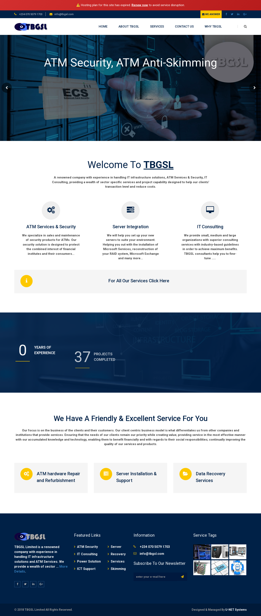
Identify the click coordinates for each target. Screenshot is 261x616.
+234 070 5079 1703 (30, 14)
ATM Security (87, 547)
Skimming (118, 569)
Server (116, 547)
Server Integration (131, 226)
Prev (7, 88)
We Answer (211, 14)
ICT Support (86, 569)
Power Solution (89, 561)
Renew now (140, 5)
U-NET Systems (236, 609)
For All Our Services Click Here (138, 280)
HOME (103, 26)
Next (254, 88)
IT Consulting (210, 226)
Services (118, 561)
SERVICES (157, 26)
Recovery (118, 554)
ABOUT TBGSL (128, 26)
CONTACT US (184, 26)
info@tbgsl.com (64, 14)
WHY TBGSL (213, 26)
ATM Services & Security (51, 226)
